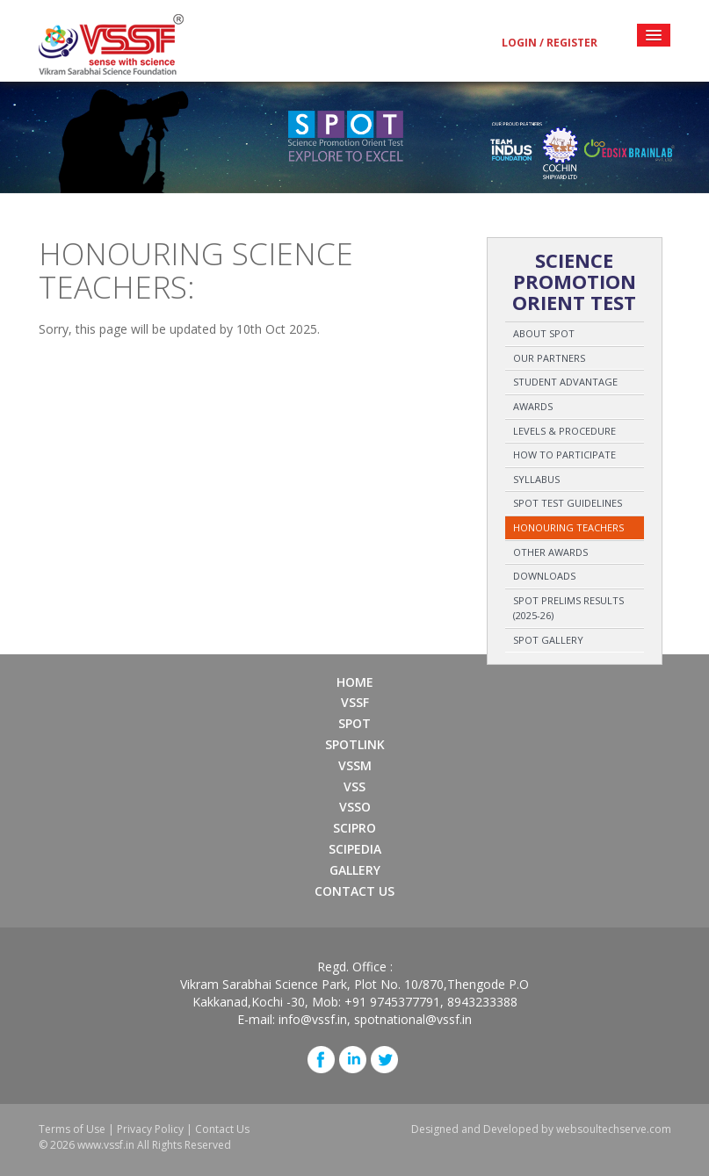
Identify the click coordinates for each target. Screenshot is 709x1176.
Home (354, 682)
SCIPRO (354, 827)
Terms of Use (72, 1129)
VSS (354, 786)
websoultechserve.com (613, 1129)
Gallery (354, 870)
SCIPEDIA (355, 849)
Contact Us (354, 891)
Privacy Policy (150, 1129)
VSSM (355, 765)
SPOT (354, 723)
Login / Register (549, 42)
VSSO (355, 806)
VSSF (355, 702)
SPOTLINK (355, 744)
